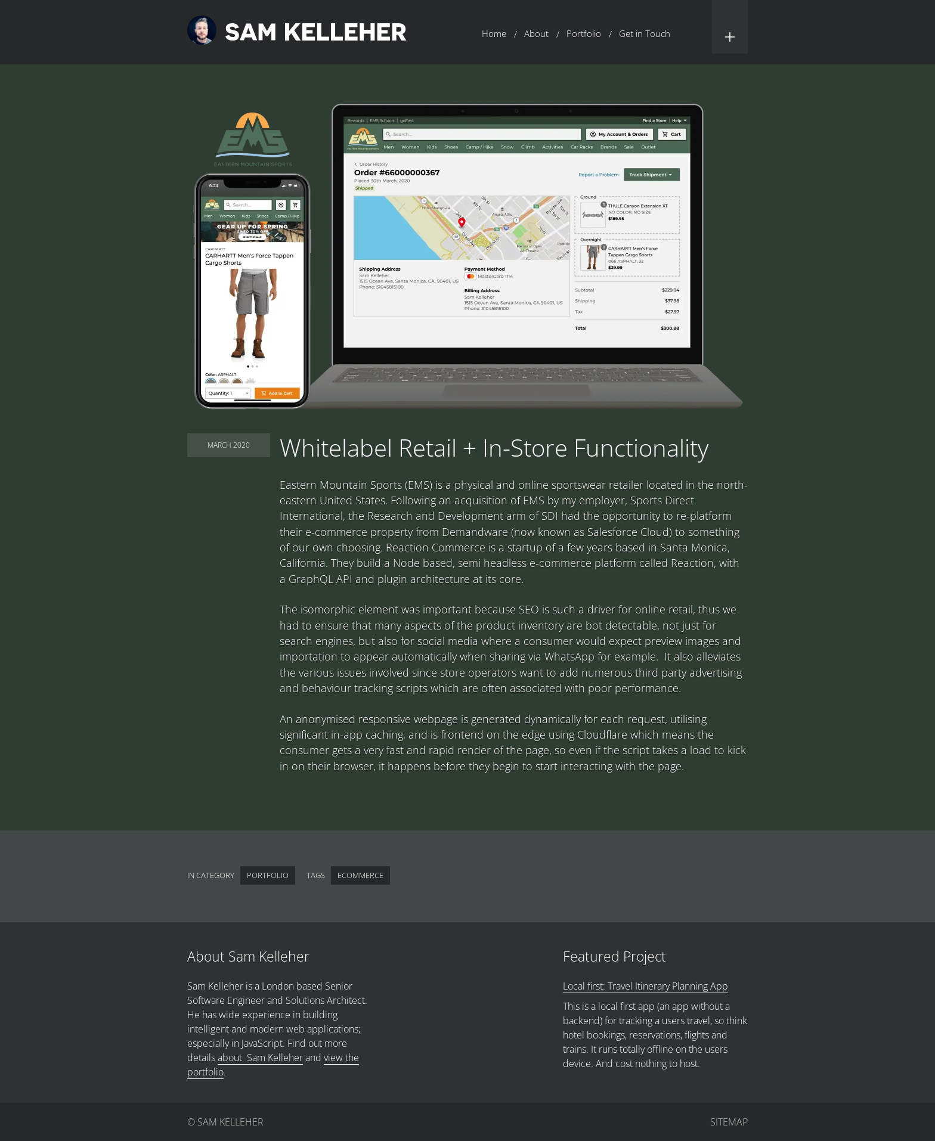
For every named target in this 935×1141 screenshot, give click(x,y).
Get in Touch (644, 33)
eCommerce (360, 875)
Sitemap (729, 1121)
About (536, 33)
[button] (730, 27)
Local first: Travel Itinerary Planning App (645, 986)
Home (494, 33)
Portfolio (583, 33)
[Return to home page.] (297, 31)
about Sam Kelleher (260, 1057)
